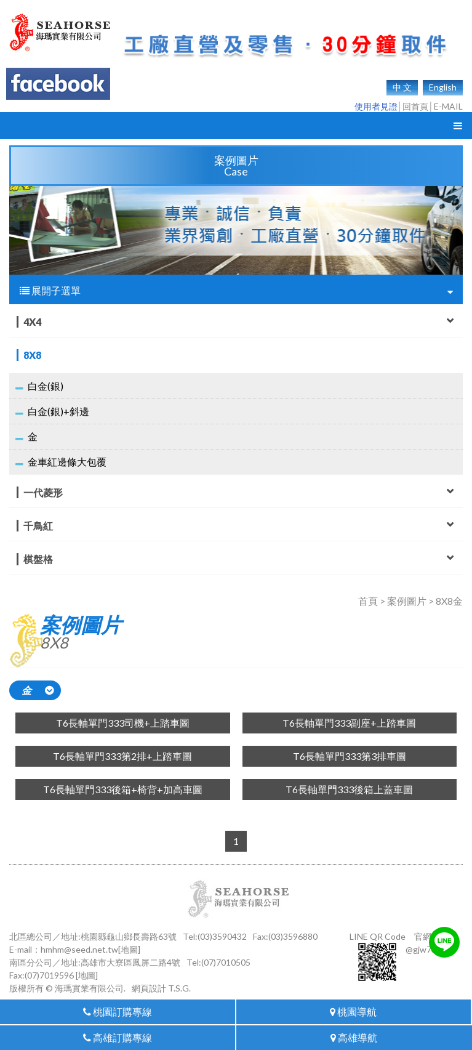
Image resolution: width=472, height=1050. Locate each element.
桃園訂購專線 (117, 1011)
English (443, 87)
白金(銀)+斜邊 (58, 411)
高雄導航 (353, 1037)
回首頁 (415, 106)
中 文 (402, 87)
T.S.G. (179, 988)
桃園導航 (353, 1011)
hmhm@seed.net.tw (79, 949)
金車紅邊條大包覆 (67, 461)
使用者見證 (376, 106)
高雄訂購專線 (117, 1037)
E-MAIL (448, 106)
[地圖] (129, 949)
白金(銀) (45, 386)
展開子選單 (236, 291)
